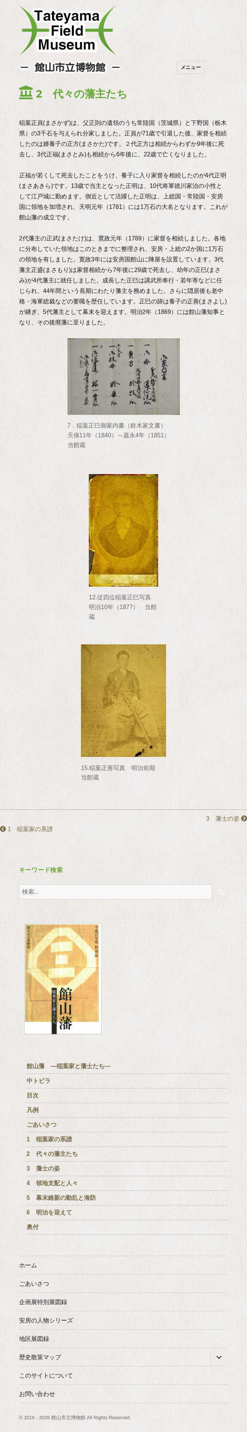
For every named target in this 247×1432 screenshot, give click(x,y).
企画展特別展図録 (43, 1302)
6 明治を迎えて (49, 1212)
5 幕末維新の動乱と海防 (61, 1198)
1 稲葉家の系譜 (26, 829)
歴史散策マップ (40, 1357)
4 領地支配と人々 (52, 1183)
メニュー (191, 67)
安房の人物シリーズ (46, 1320)
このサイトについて (46, 1375)
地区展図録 (34, 1338)
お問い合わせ (37, 1393)
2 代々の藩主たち (52, 1154)
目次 (33, 1095)
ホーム (28, 1265)
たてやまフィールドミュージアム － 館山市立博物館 (68, 30)
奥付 (33, 1227)
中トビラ (39, 1081)
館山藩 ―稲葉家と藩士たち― (69, 1066)
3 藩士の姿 (226, 818)
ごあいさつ (42, 1124)
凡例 (33, 1110)
